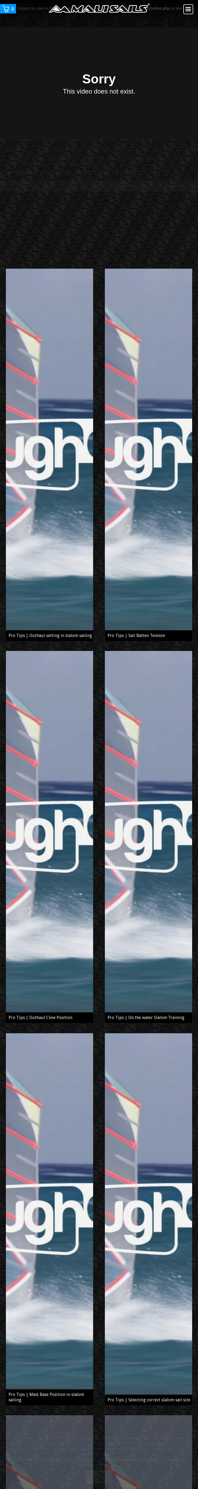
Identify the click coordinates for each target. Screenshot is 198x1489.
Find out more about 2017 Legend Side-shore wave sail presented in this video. (99, 157)
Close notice (99, 1477)
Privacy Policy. (154, 1443)
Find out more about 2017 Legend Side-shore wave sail (136, 193)
